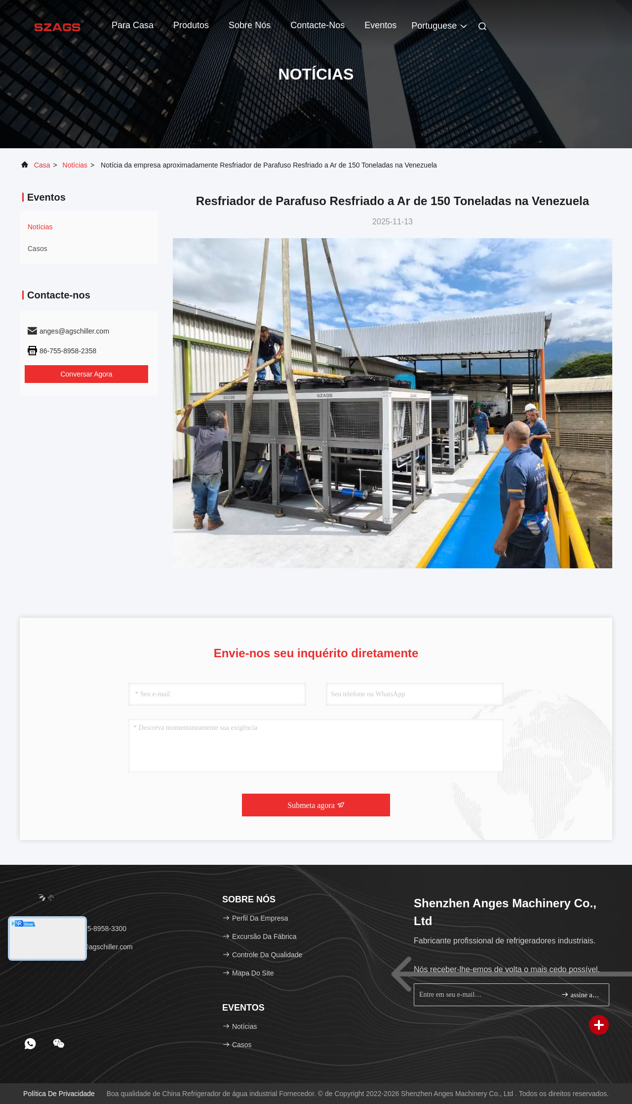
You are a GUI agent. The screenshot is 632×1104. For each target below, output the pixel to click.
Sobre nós (250, 25)
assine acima (581, 994)
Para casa (133, 25)
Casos (37, 249)
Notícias (75, 165)
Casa (42, 165)
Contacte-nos (317, 25)
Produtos (191, 25)
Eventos (380, 25)
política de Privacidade (59, 1094)
